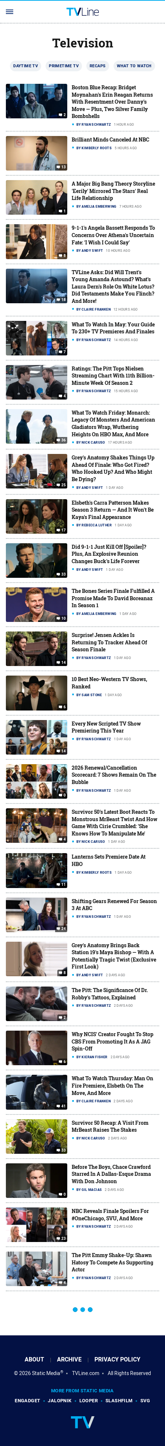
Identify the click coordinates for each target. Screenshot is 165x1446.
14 (63, 662)
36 (63, 440)
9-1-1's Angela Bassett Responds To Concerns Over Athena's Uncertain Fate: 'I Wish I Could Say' (113, 235)
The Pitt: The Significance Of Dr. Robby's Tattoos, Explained (110, 994)
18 (63, 300)
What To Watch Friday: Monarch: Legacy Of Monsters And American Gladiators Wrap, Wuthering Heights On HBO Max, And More (113, 423)
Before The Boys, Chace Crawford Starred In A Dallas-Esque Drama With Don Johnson (111, 1174)
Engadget (27, 1400)
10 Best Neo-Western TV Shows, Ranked (109, 683)
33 (63, 574)
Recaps (97, 66)
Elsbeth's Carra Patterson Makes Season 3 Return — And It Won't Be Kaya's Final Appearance (113, 509)
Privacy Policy (117, 1359)
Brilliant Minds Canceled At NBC (110, 139)
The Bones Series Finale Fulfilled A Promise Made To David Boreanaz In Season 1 (113, 598)
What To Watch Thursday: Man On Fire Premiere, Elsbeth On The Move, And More (112, 1085)
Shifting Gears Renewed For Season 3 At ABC (114, 905)
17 (63, 530)
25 (63, 485)
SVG (145, 1400)
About (34, 1359)
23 (63, 1238)
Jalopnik (59, 1400)
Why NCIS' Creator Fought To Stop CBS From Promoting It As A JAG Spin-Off (112, 1041)
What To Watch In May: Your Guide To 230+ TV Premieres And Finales (113, 328)
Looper (88, 1400)
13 (63, 167)
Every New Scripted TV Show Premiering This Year (106, 727)
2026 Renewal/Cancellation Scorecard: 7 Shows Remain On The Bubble (114, 774)
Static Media (46, 1373)
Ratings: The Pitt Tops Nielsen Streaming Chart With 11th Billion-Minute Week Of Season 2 (113, 375)
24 (63, 928)
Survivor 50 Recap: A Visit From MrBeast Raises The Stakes (110, 1126)
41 (63, 1106)
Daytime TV (25, 66)
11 (63, 884)
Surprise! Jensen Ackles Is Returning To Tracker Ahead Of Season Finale (109, 642)
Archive (69, 1359)
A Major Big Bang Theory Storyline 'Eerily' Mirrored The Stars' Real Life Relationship (113, 190)
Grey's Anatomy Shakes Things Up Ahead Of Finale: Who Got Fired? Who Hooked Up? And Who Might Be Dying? (113, 468)
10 (63, 618)
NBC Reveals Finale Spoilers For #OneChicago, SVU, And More (110, 1214)
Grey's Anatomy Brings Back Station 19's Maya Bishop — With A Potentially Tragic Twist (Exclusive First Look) (114, 956)
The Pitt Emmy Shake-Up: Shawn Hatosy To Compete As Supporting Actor (112, 1262)
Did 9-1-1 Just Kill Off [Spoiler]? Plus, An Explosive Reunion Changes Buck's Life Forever (109, 554)
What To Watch (134, 66)
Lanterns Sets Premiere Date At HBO (109, 860)
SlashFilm (119, 1400)
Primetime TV (64, 66)
